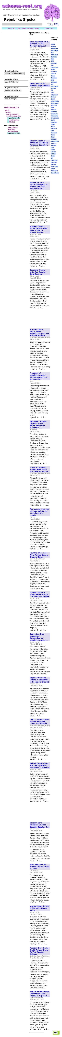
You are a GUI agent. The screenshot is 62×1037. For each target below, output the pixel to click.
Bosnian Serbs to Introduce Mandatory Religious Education (39, 143)
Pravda (53, 124)
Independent (54, 95)
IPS (52, 90)
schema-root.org (11, 107)
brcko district (13, 127)
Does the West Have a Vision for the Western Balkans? (39, 44)
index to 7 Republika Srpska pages (23, 28)
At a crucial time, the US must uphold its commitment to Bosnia (39, 512)
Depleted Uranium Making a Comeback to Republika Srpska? (39, 680)
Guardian (53, 88)
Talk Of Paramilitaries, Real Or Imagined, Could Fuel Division (40, 722)
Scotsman (53, 139)
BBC (52, 52)
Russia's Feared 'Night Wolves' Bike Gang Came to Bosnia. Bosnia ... (38, 229)
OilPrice (53, 120)
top (55, 1033)
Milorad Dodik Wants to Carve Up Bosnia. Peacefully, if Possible (40, 765)
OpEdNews (54, 122)
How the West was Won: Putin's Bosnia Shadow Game (39, 555)
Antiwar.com (54, 48)
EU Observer (54, 86)
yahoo (51, 25)
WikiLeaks (54, 162)
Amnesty (53, 46)
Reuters (53, 135)
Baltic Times (54, 54)
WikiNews (53, 164)
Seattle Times (55, 141)
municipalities (14, 120)
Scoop (52, 137)
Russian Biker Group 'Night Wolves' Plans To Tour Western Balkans (39, 951)
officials (12, 122)
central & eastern (12, 114)
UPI (52, 158)
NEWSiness (54, 114)
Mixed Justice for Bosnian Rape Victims (40, 85)
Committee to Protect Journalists (54, 69)
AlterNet (53, 44)
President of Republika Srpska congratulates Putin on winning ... (38, 376)
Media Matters (55, 101)
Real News (54, 133)
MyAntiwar (54, 111)
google (56, 23)
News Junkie (54, 116)
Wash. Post (54, 160)
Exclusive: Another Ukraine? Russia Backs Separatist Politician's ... (38, 424)
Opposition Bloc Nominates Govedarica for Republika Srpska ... (39, 637)
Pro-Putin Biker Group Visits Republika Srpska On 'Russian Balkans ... (39, 332)
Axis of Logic (54, 50)
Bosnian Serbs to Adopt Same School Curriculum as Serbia (39, 594)
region (7, 110)
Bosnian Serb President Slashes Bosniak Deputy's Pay (39, 825)
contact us (48, 28)
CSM (52, 61)
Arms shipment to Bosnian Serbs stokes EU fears (40, 867)
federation (11, 129)
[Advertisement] (38, 129)
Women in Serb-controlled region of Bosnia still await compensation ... (39, 186)
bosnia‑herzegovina (14, 116)
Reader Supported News (54, 128)
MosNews (53, 109)
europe (7, 112)
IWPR (52, 92)
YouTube (57, 25)
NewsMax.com (55, 118)
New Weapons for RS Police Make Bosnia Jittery (39, 908)
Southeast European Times (53, 145)
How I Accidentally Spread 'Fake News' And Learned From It (39, 469)
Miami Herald (54, 103)
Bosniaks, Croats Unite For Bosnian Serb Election (38, 272)
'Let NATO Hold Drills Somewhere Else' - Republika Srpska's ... (39, 994)
